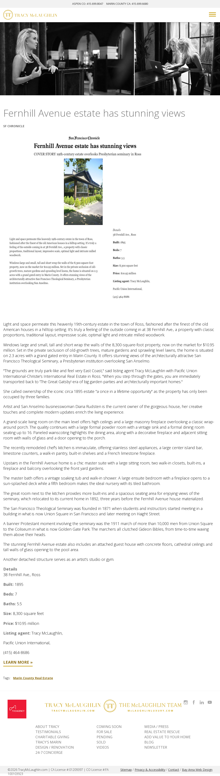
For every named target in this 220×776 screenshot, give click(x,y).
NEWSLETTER (155, 747)
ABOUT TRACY (47, 726)
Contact (173, 770)
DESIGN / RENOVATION (54, 747)
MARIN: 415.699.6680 (127, 4)
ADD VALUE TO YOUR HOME (167, 737)
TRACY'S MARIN (48, 742)
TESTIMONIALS (48, 731)
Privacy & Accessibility (150, 770)
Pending (104, 737)
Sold (101, 742)
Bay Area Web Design (197, 770)
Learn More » (18, 662)
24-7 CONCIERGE (49, 752)
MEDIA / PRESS (156, 726)
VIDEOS (103, 747)
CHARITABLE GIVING (52, 737)
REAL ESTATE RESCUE (162, 731)
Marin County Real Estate (33, 678)
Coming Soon (109, 726)
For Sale (104, 731)
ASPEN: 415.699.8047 (87, 4)
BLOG (149, 742)
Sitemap (126, 770)
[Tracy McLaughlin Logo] (30, 15)
